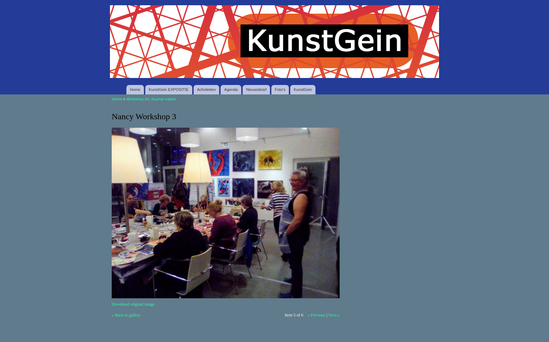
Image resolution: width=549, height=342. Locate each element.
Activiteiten (206, 89)
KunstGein (303, 89)
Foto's (280, 89)
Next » (334, 315)
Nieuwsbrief (256, 89)
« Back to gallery (126, 315)
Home (135, 89)
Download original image (133, 304)
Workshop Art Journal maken (151, 99)
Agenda (230, 89)
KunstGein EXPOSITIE (169, 89)
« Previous (316, 315)
